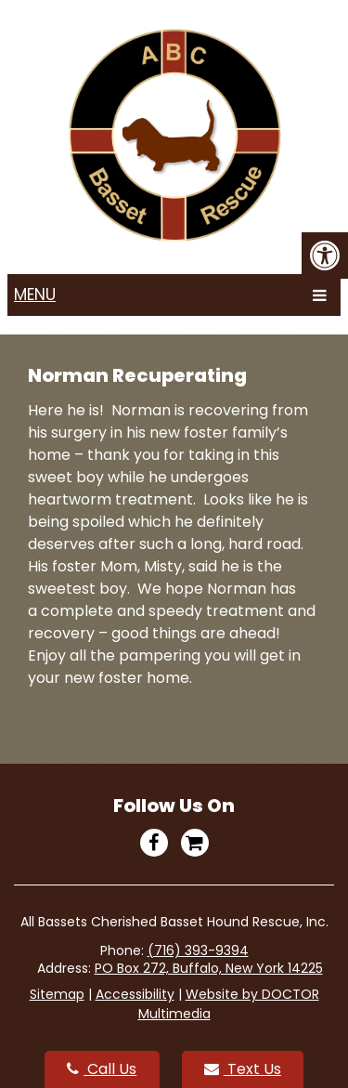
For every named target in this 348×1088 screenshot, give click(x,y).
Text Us (242, 1069)
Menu (35, 294)
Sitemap (57, 994)
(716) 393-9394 (198, 950)
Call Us (101, 1069)
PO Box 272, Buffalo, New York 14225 (209, 968)
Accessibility (135, 994)
